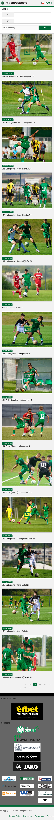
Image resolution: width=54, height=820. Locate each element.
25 (35, 685)
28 (49, 685)
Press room (39, 816)
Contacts (50, 816)
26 (40, 685)
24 (30, 685)
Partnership (27, 816)
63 (25, 688)
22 (20, 685)
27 (45, 685)
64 (29, 688)
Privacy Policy (14, 816)
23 (25, 685)
